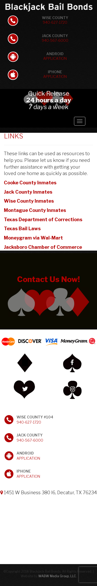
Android (55, 56)
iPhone (55, 74)
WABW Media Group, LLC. (57, 576)
